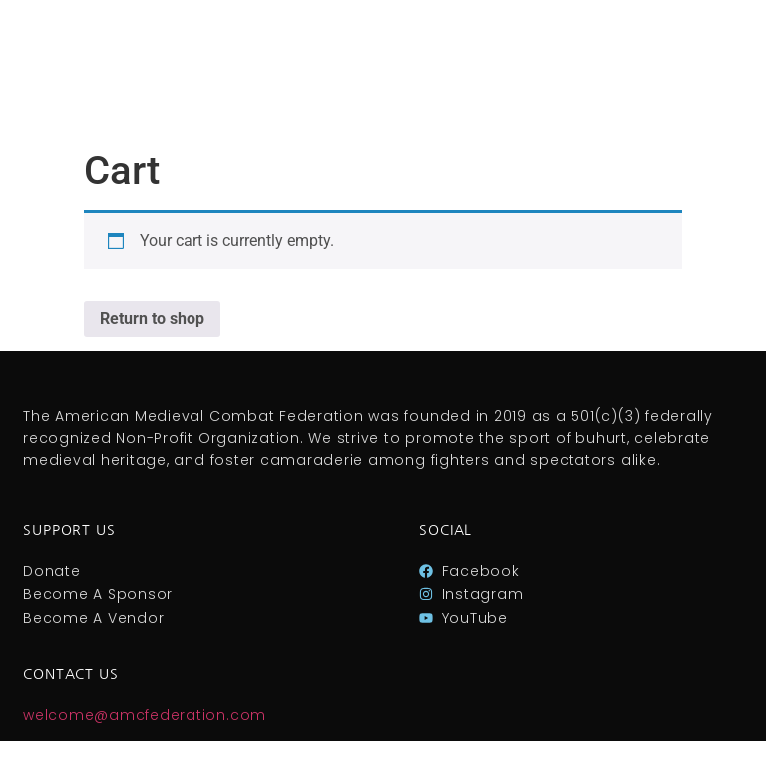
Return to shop (152, 318)
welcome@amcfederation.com (144, 715)
